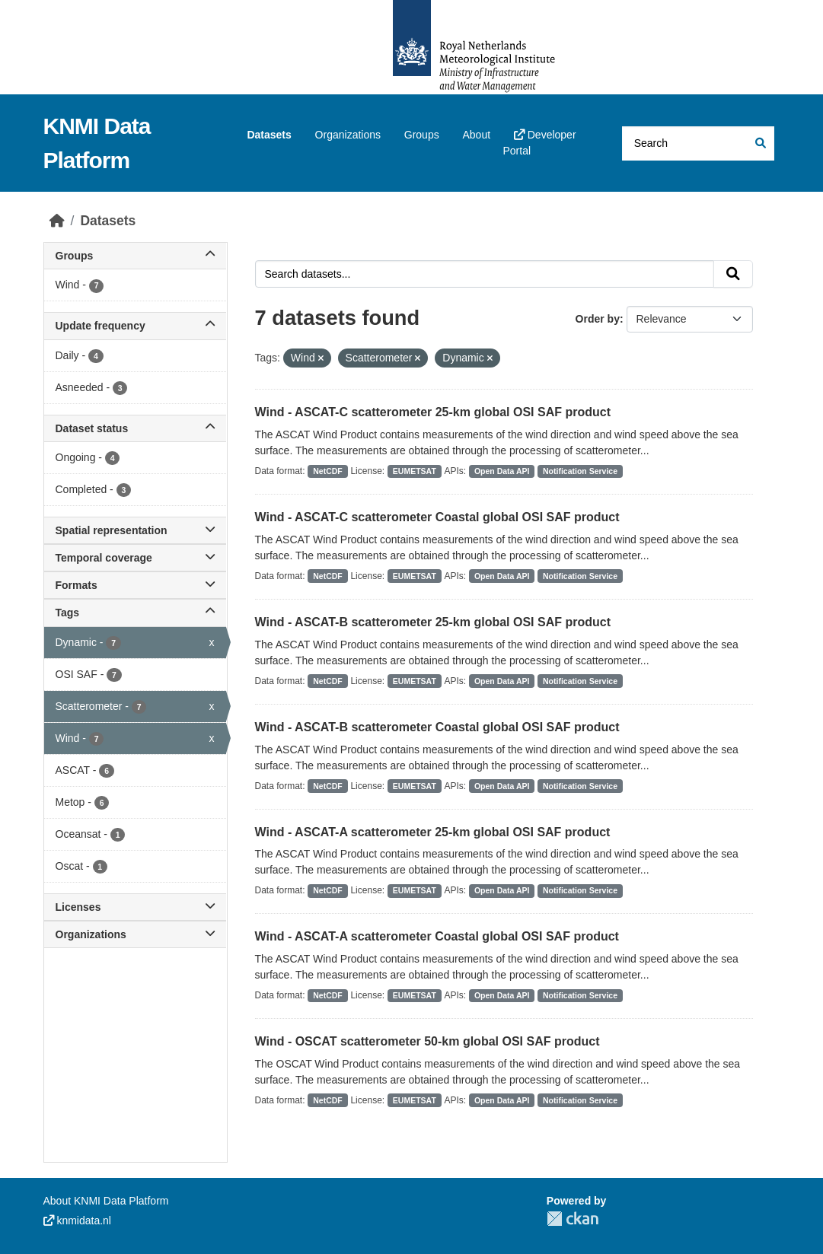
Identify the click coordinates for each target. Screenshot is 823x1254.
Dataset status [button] (135, 428)
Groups (421, 135)
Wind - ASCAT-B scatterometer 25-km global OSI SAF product (433, 622)
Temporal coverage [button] (135, 558)
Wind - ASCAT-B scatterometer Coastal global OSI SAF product (437, 727)
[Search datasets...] (698, 143)
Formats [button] (135, 585)
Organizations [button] (135, 934)
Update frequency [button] (135, 326)
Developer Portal (539, 143)
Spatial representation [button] (135, 530)
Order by (598, 319)
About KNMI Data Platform (106, 1201)
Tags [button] (135, 612)
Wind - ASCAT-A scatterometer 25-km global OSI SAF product (433, 832)
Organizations (348, 135)
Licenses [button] (135, 907)
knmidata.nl (77, 1220)
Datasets (269, 135)
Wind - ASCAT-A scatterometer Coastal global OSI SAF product (437, 936)
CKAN (572, 1219)
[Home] (57, 220)
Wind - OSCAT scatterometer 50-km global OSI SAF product (427, 1041)
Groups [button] (135, 256)
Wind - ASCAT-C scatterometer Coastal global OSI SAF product (437, 517)
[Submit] (759, 143)
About (476, 135)
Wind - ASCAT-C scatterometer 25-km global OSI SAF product (433, 412)
